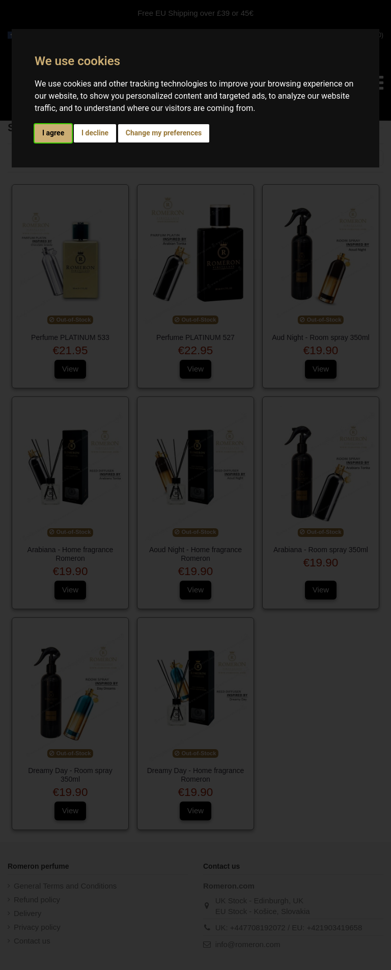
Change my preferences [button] (164, 133)
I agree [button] (53, 133)
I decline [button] (94, 133)
